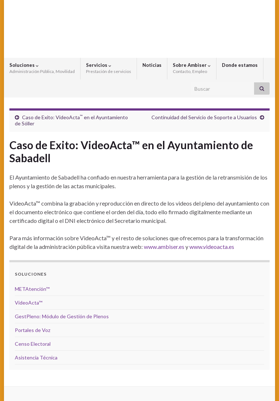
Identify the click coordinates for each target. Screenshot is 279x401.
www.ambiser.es (164, 246)
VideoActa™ (28, 302)
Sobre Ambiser (192, 68)
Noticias (152, 65)
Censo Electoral (33, 344)
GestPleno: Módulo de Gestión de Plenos (62, 316)
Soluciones (42, 68)
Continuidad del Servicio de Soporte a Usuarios (204, 117)
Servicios (108, 68)
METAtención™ (32, 289)
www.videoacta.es (211, 246)
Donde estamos (240, 65)
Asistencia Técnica (36, 357)
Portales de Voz (32, 330)
